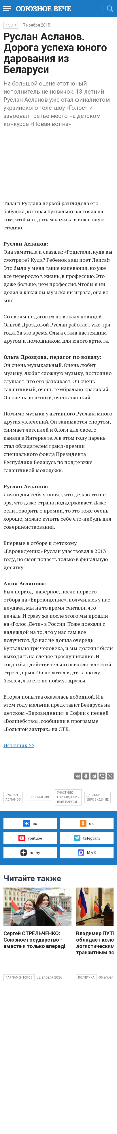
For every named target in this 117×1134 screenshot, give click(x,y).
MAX (87, 852)
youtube (30, 838)
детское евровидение (97, 797)
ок (86, 823)
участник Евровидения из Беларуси (68, 797)
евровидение (39, 797)
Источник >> (18, 745)
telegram (86, 838)
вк (30, 823)
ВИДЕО (10, 25)
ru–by (30, 852)
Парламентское (19, 977)
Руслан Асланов (13, 797)
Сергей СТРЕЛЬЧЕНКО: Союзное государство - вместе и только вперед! (34, 939)
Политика (86, 977)
